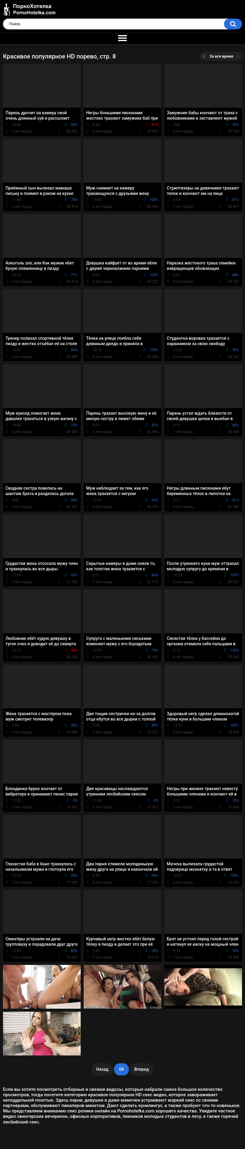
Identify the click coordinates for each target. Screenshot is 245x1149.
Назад (102, 1069)
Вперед (141, 1069)
